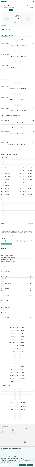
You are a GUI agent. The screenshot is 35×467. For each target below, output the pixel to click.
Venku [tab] (9, 157)
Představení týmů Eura (4, 446)
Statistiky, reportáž (8, 29)
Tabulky (7, 9)
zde (26, 241)
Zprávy (3, 9)
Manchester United (14, 431)
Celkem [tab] (3, 157)
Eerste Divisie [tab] (10, 35)
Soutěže (2, 428)
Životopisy (13, 445)
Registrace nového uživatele (6, 243)
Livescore (25, 442)
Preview (3, 29)
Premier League (3, 429)
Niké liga (2, 435)
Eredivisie (2, 437)
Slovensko (25, 430)
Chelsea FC (13, 430)
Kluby (13, 428)
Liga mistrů (2, 438)
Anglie (24, 431)
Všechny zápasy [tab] (4, 35)
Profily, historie (14, 446)
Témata (2, 445)
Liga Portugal (2, 436)
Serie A (2, 431)
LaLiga (2, 430)
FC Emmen (10, 12)
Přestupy (20, 9)
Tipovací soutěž (26, 443)
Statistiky (15, 9)
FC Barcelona (14, 435)
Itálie (24, 433)
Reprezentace (26, 428)
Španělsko (25, 435)
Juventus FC (14, 433)
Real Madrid (13, 436)
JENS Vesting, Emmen (17, 22)
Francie (25, 432)
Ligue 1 (2, 433)
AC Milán (13, 432)
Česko (25, 429)
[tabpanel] (17, 55)
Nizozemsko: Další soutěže (28, 9)
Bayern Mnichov (14, 434)
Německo (25, 434)
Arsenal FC (13, 429)
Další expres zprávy (31, 264)
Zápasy (11, 9)
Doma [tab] (6, 157)
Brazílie (25, 437)
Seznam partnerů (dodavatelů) (6, 462)
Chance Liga (2, 434)
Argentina (25, 436)
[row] (17, 39)
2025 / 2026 (31, 7)
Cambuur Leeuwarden (27, 12)
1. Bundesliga (2, 432)
